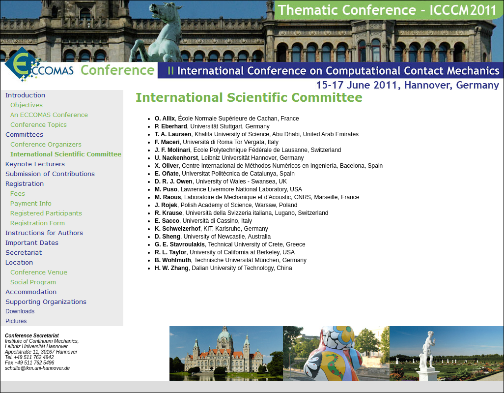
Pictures (16, 321)
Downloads (19, 311)
